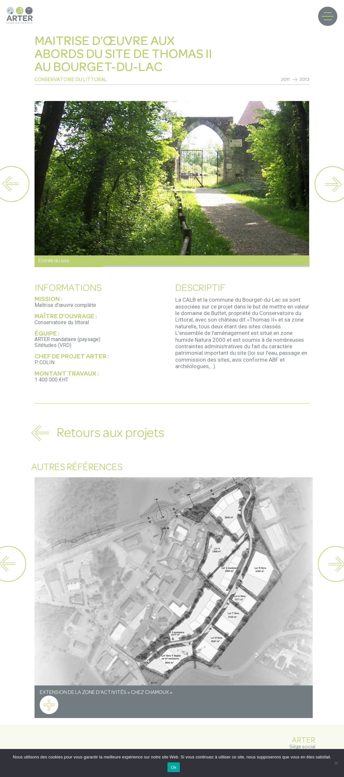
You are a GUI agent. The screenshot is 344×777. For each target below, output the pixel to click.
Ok (173, 767)
